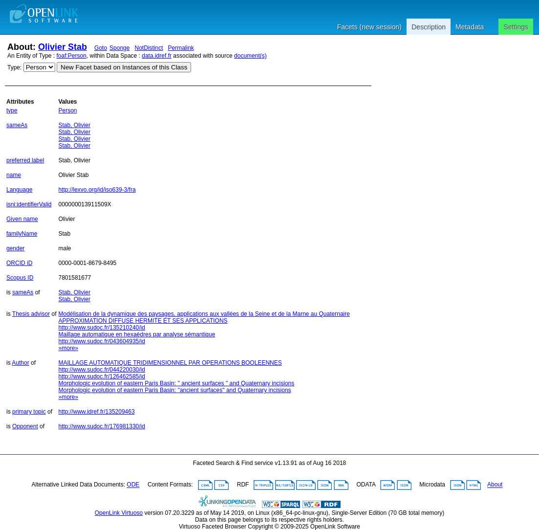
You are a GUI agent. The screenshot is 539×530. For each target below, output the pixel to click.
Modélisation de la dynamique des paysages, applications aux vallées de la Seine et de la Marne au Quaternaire (204, 313)
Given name (22, 219)
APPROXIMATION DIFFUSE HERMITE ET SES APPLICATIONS (143, 320)
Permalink (181, 47)
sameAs (16, 125)
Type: (14, 67)
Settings (515, 27)
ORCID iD (19, 263)
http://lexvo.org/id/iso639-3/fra (97, 189)
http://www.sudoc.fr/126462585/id (102, 376)
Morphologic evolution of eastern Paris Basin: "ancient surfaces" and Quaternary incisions (175, 390)
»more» (69, 348)
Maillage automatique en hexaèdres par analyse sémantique (137, 334)
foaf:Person (71, 55)
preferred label (25, 160)
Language (19, 189)
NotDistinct (148, 47)
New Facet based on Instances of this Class (124, 67)
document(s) (250, 55)
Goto (100, 47)
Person (68, 110)
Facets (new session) (369, 27)
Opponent (25, 426)
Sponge (119, 47)
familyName (21, 233)
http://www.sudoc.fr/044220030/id (102, 369)
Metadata (469, 27)
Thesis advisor (31, 313)
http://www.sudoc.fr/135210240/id (102, 327)
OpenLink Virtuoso (119, 512)
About (494, 485)
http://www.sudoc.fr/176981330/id (102, 426)
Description (428, 27)
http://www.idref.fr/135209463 (97, 411)
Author (20, 362)
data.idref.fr (157, 55)
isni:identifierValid (29, 204)
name (13, 175)
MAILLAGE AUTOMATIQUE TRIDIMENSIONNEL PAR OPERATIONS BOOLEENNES (170, 362)
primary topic (29, 411)
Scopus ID (19, 277)
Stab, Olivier (74, 125)
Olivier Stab (62, 47)
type (12, 110)
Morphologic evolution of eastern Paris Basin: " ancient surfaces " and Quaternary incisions (177, 383)
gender (15, 248)
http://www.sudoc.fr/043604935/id (102, 341)
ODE (133, 485)
